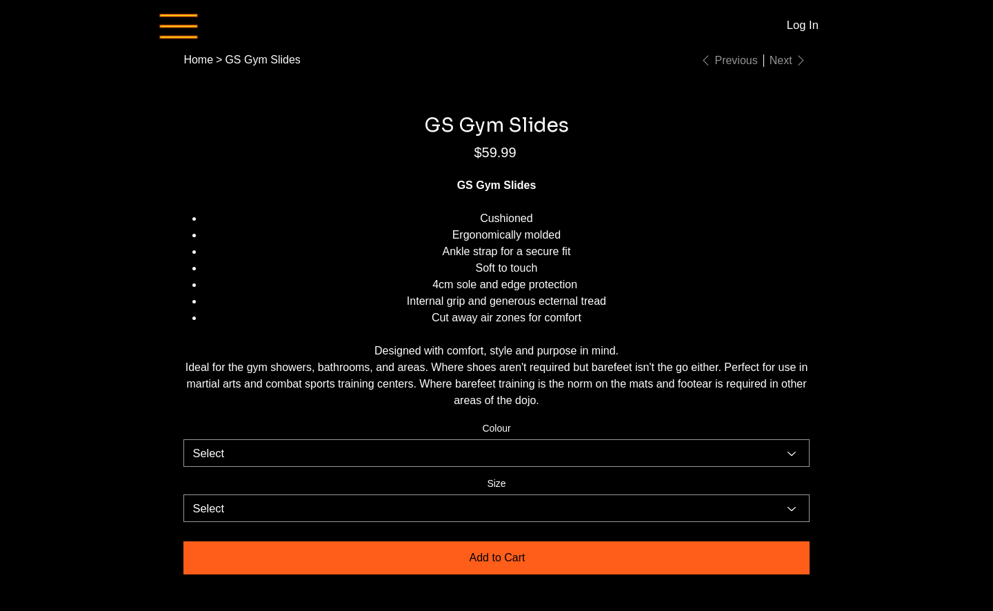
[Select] (496, 453)
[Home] (198, 60)
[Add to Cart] (496, 557)
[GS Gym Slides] (262, 60)
